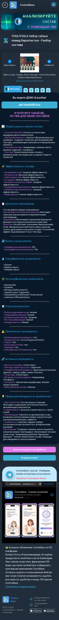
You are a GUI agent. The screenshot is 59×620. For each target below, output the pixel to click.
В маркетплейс (29, 458)
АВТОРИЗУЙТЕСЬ (29, 104)
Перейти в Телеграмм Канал (31, 478)
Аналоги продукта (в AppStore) (29, 449)
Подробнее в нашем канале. (20, 586)
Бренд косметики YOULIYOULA (29, 81)
